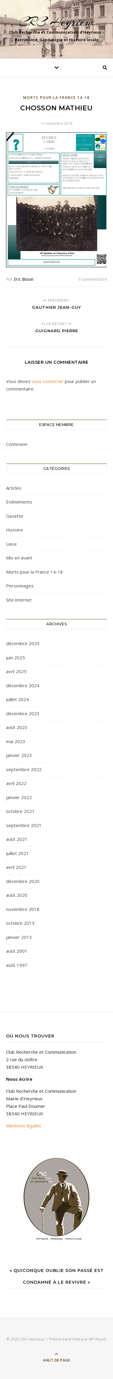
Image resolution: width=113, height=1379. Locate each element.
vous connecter (48, 381)
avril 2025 (16, 671)
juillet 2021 (17, 853)
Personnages (20, 586)
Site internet (19, 600)
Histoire (14, 530)
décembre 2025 (22, 643)
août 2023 (16, 727)
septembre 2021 (24, 825)
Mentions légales (23, 1126)
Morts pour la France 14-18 (56, 97)
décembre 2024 (22, 685)
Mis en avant (19, 558)
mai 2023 (15, 741)
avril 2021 (16, 867)
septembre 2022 (24, 769)
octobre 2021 (20, 811)
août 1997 (16, 965)
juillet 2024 (17, 699)
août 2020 (16, 895)
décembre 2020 (22, 881)
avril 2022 (16, 783)
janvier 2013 (19, 937)
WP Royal (97, 1339)
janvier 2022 (19, 797)
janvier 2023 (19, 755)
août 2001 (16, 951)
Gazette (14, 516)
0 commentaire (92, 279)
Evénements (19, 502)
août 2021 (16, 839)
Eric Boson (23, 279)
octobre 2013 (20, 923)
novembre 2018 (22, 909)
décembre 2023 (22, 713)
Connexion (16, 444)
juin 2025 (15, 657)
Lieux (11, 544)
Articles (13, 488)
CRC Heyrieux (56, 22)
